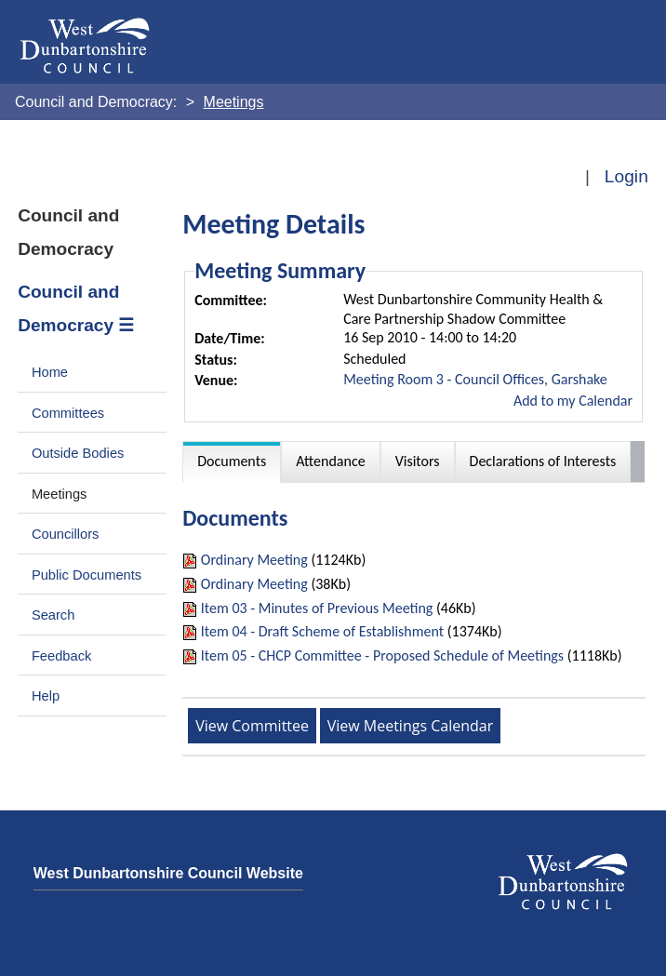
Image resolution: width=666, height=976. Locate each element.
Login (626, 176)
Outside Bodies (78, 453)
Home (50, 372)
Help (46, 696)
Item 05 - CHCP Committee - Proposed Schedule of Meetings (382, 655)
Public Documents (86, 575)
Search (53, 615)
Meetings (59, 494)
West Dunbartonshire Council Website (168, 873)
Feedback (61, 655)
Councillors (66, 534)
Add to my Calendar (573, 400)
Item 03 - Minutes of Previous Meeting (317, 608)
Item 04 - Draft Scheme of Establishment (322, 631)
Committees (68, 413)
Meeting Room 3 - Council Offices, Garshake (475, 379)
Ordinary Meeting (254, 559)
